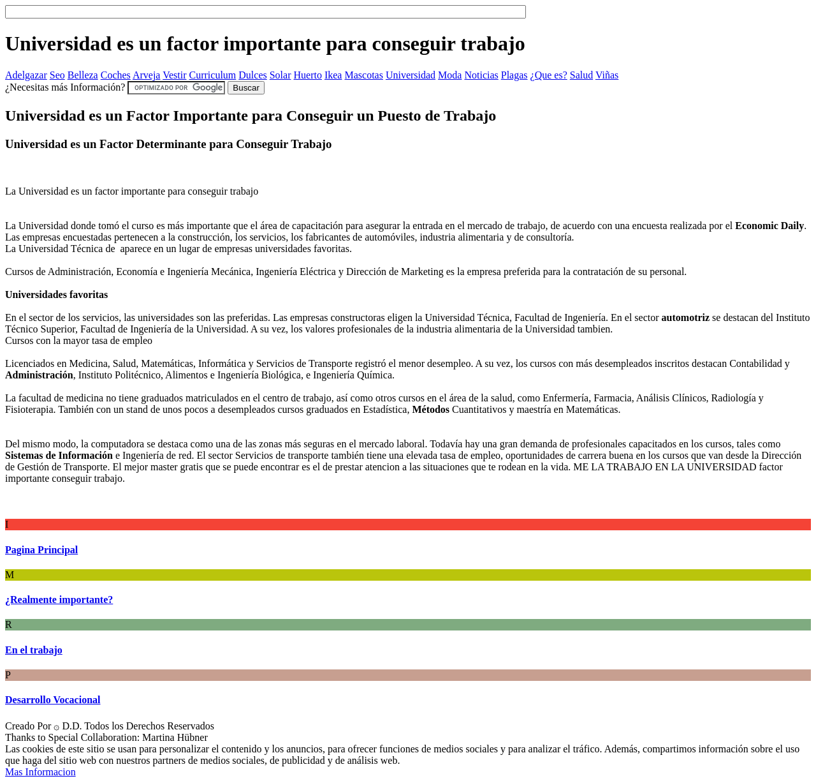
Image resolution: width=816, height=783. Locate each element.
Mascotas (363, 75)
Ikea (333, 75)
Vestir (174, 75)
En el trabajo (33, 650)
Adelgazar (26, 75)
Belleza (83, 75)
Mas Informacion (40, 771)
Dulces (252, 75)
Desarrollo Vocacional (52, 699)
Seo (57, 75)
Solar (280, 75)
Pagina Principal (41, 549)
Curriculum (213, 75)
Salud (581, 75)
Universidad (410, 75)
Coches (116, 75)
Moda (450, 75)
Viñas (606, 75)
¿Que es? (548, 75)
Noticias (481, 75)
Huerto (308, 75)
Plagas (514, 75)
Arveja (147, 75)
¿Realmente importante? (59, 599)
